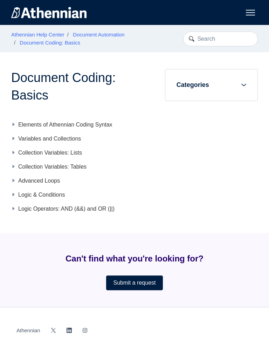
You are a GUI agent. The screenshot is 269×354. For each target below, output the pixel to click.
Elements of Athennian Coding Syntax (65, 125)
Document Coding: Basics (50, 43)
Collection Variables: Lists (50, 153)
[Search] (220, 39)
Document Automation (99, 35)
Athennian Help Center (37, 35)
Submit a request (134, 283)
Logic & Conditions (41, 195)
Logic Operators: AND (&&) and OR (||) (66, 209)
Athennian (28, 330)
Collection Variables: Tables (52, 167)
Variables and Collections (49, 139)
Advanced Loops (39, 181)
